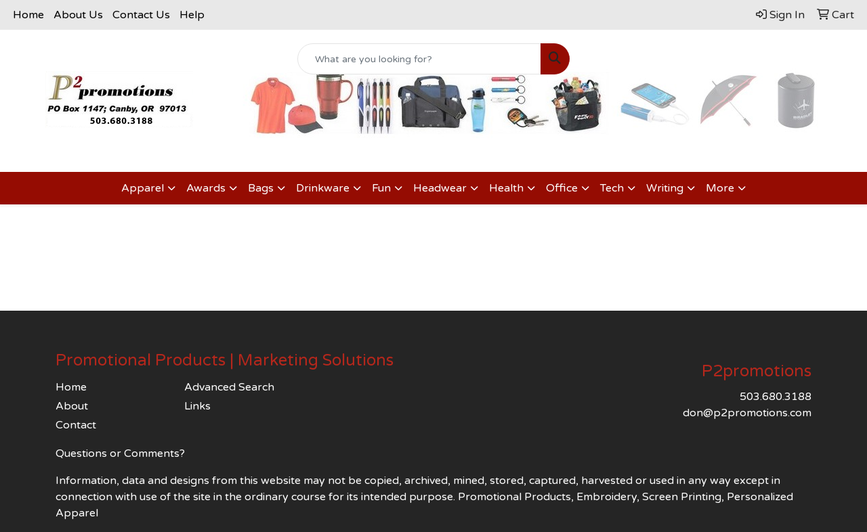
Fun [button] (381, 188)
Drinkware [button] (323, 188)
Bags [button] (261, 188)
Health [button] (506, 188)
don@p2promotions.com (747, 413)
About (72, 406)
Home (28, 15)
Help (192, 15)
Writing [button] (664, 188)
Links (197, 406)
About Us (78, 15)
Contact (76, 425)
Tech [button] (612, 188)
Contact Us (141, 15)
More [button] (720, 188)
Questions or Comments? (120, 453)
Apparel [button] (142, 188)
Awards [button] (206, 188)
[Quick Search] (419, 58)
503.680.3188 (775, 396)
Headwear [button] (440, 188)
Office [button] (562, 188)
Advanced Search (229, 387)
